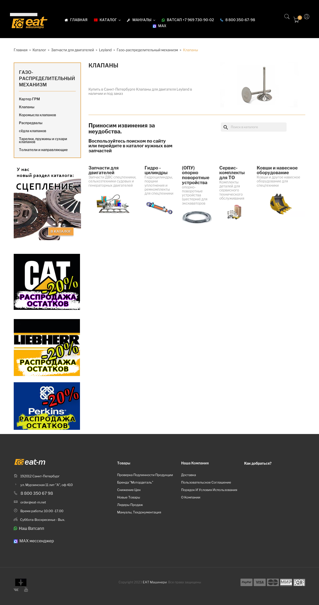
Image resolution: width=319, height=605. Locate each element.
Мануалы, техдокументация (139, 512)
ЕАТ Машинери (155, 582)
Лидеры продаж (130, 505)
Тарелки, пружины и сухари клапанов (43, 140)
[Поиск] (254, 126)
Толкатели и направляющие (43, 150)
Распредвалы (30, 123)
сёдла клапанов (32, 131)
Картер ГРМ (29, 99)
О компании (190, 497)
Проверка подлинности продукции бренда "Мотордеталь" (145, 478)
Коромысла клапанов (37, 115)
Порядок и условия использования (209, 490)
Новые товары (128, 497)
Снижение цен (129, 490)
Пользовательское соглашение (206, 482)
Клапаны (26, 107)
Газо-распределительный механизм (47, 78)
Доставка (188, 475)
